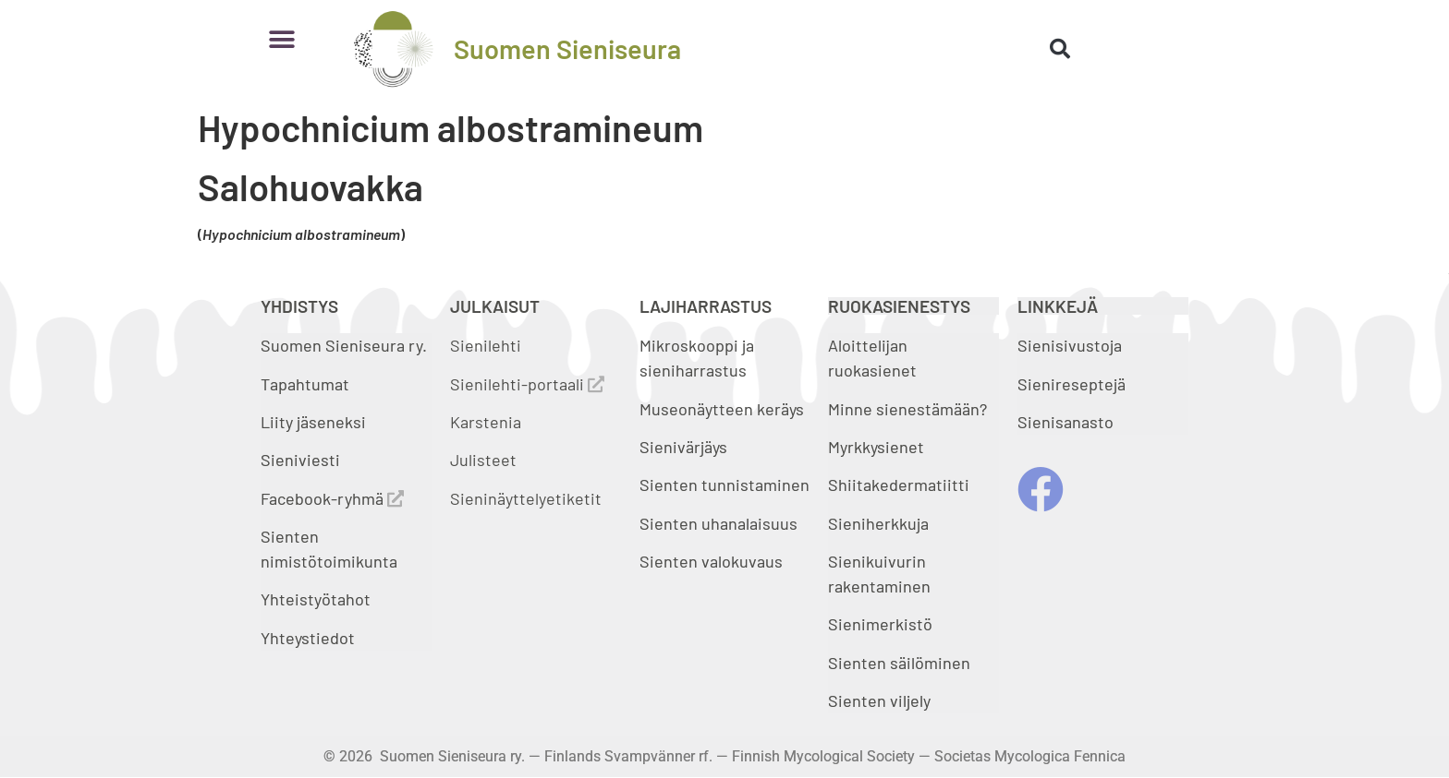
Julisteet (483, 459)
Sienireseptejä (1071, 384)
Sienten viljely (879, 700)
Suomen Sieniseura (567, 48)
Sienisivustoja (1069, 345)
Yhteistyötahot (316, 599)
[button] (281, 39)
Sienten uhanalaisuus (718, 523)
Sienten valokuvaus (711, 561)
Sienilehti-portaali (527, 384)
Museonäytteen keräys (721, 409)
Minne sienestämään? (907, 409)
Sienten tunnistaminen (724, 484)
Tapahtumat (305, 384)
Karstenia (485, 422)
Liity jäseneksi (313, 422)
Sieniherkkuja (878, 523)
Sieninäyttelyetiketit (526, 498)
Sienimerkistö (880, 624)
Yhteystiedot (308, 638)
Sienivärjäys (683, 447)
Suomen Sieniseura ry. (344, 345)
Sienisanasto (1065, 422)
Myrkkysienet (876, 447)
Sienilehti (485, 345)
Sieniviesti (302, 459)
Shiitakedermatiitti (898, 484)
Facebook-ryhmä (332, 498)
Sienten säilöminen (899, 662)
